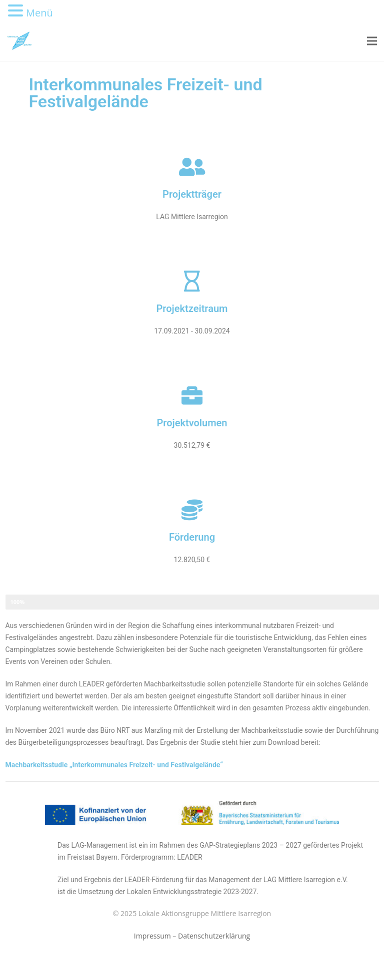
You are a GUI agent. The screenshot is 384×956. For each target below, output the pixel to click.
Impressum (152, 936)
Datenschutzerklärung (214, 936)
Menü (39, 12)
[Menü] (372, 40)
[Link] (19, 41)
